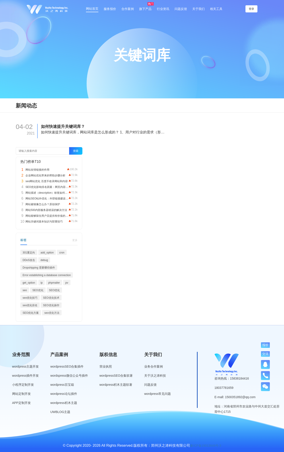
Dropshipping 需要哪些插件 (39, 267)
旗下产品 (145, 9)
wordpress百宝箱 (62, 384)
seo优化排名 (30, 305)
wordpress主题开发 (25, 366)
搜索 (75, 150)
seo (25, 290)
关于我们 (198, 9)
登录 (251, 8)
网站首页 (92, 8)
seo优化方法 (51, 312)
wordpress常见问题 (157, 394)
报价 (265, 345)
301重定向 (29, 252)
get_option (29, 282)
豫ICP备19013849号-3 (205, 445)
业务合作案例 (153, 366)
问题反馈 (181, 9)
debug (44, 260)
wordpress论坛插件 (63, 394)
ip (42, 282)
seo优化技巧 (30, 297)
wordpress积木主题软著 (115, 384)
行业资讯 (163, 9)
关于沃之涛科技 (155, 375)
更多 (75, 240)
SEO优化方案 (31, 312)
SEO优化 (37, 290)
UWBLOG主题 (60, 412)
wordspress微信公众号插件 (69, 375)
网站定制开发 (21, 394)
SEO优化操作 (51, 305)
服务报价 (110, 9)
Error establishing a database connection (47, 275)
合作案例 (127, 9)
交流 (265, 353)
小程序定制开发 (23, 384)
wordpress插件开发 (25, 375)
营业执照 (105, 366)
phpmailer (54, 282)
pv (66, 282)
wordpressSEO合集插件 (67, 366)
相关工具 (216, 9)
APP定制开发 (21, 403)
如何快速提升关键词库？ (63, 126)
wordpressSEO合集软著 (116, 375)
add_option (47, 252)
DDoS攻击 (29, 260)
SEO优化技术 (51, 297)
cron (61, 252)
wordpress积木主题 (63, 403)
